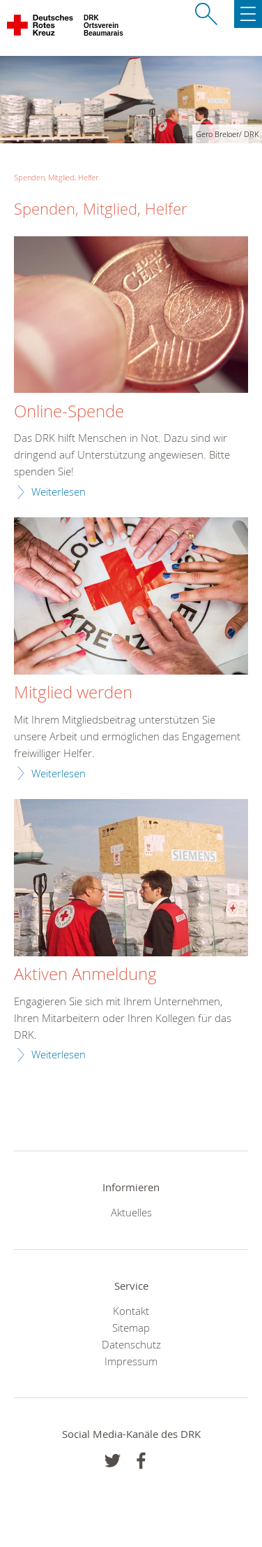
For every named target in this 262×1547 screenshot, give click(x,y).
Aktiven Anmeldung (85, 974)
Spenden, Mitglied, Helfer (56, 177)
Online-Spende (69, 411)
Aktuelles (131, 1212)
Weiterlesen (58, 491)
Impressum (131, 1361)
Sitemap (131, 1327)
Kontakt (131, 1311)
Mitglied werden (73, 692)
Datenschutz (131, 1344)
